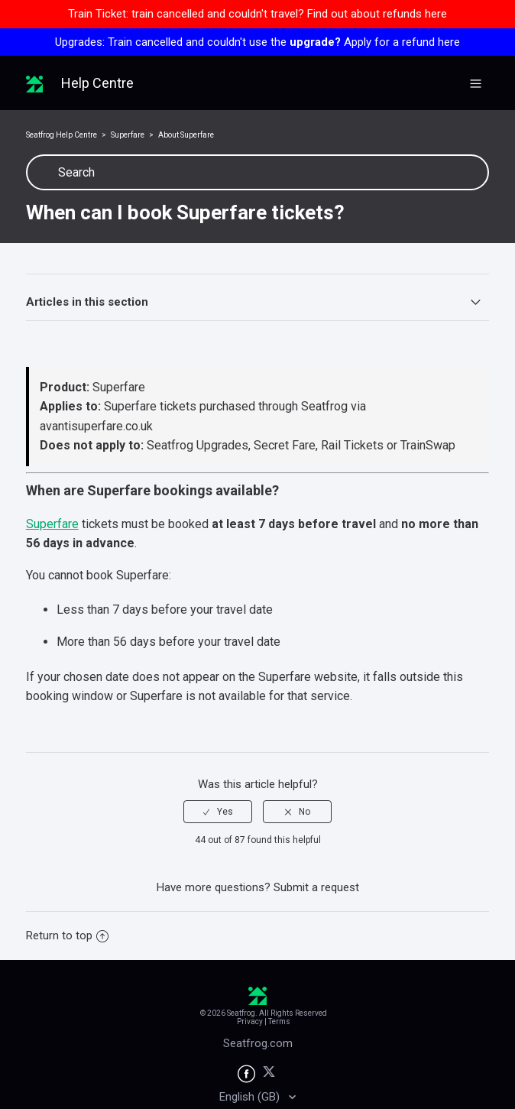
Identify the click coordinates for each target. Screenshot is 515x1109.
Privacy (250, 1021)
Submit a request (316, 887)
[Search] (258, 172)
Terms (279, 1021)
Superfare (127, 135)
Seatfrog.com (258, 1043)
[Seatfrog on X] (268, 1074)
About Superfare (186, 135)
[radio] (217, 811)
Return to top (67, 935)
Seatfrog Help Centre (61, 135)
